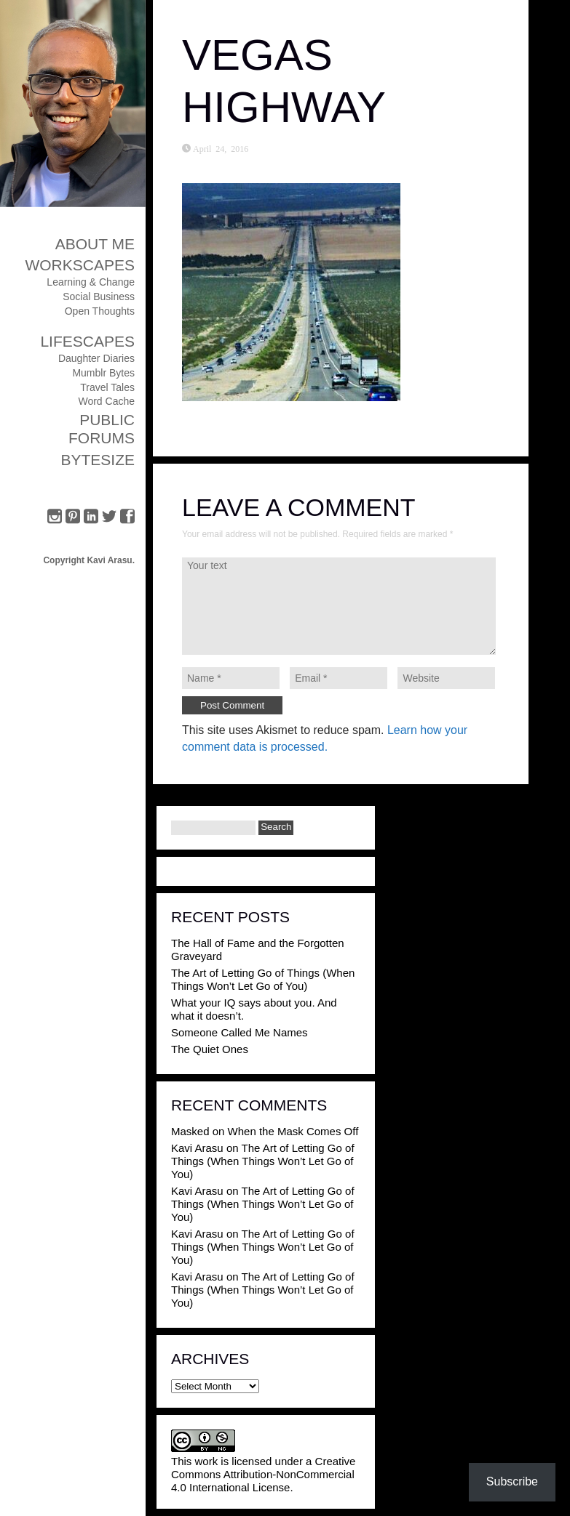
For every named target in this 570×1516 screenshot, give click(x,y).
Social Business (99, 296)
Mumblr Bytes (103, 373)
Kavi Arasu (197, 1148)
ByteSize (97, 459)
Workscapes (80, 265)
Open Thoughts (100, 311)
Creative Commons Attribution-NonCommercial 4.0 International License (263, 1474)
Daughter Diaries (96, 358)
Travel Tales (107, 387)
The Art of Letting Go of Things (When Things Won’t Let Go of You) (263, 979)
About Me (95, 243)
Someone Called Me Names (239, 1032)
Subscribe (512, 1481)
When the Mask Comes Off (293, 1131)
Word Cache (106, 401)
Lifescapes (87, 341)
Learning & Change (91, 282)
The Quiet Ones (209, 1049)
